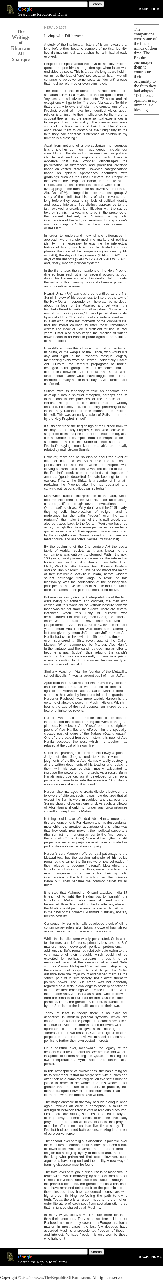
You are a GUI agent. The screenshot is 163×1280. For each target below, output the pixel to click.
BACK (144, 9)
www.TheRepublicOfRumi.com (62, 1277)
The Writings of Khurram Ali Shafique (20, 45)
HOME (156, 9)
